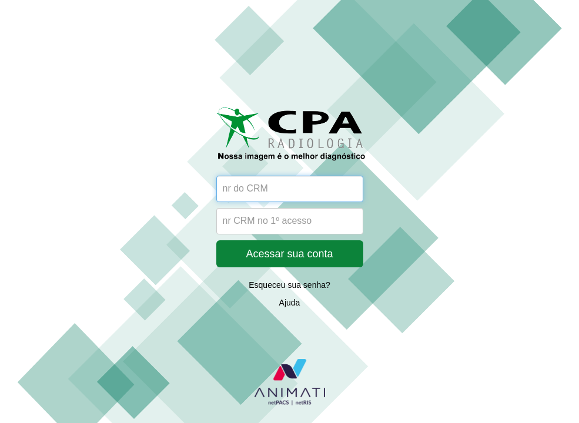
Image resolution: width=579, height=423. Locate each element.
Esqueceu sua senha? (289, 285)
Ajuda (289, 302)
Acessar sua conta (289, 254)
